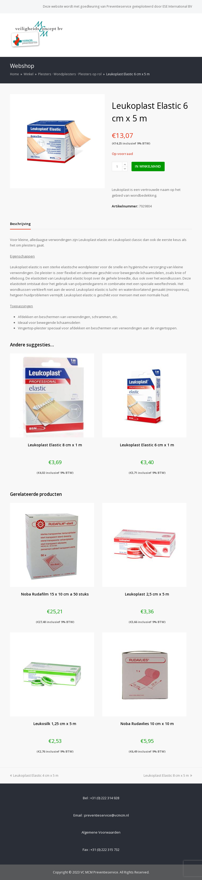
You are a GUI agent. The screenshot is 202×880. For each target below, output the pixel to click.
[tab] (20, 223)
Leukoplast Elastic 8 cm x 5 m (168, 775)
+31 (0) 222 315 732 (104, 849)
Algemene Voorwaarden (101, 832)
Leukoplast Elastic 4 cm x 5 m (34, 775)
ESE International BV (177, 6)
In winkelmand (148, 166)
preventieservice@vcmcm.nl (106, 815)
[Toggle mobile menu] (189, 35)
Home (14, 74)
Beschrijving (20, 223)
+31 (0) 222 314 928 (104, 798)
